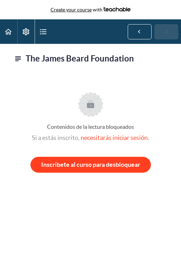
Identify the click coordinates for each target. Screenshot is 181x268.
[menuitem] (26, 31)
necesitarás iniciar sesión (114, 137)
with (91, 9)
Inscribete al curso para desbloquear (90, 164)
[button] (8, 31)
